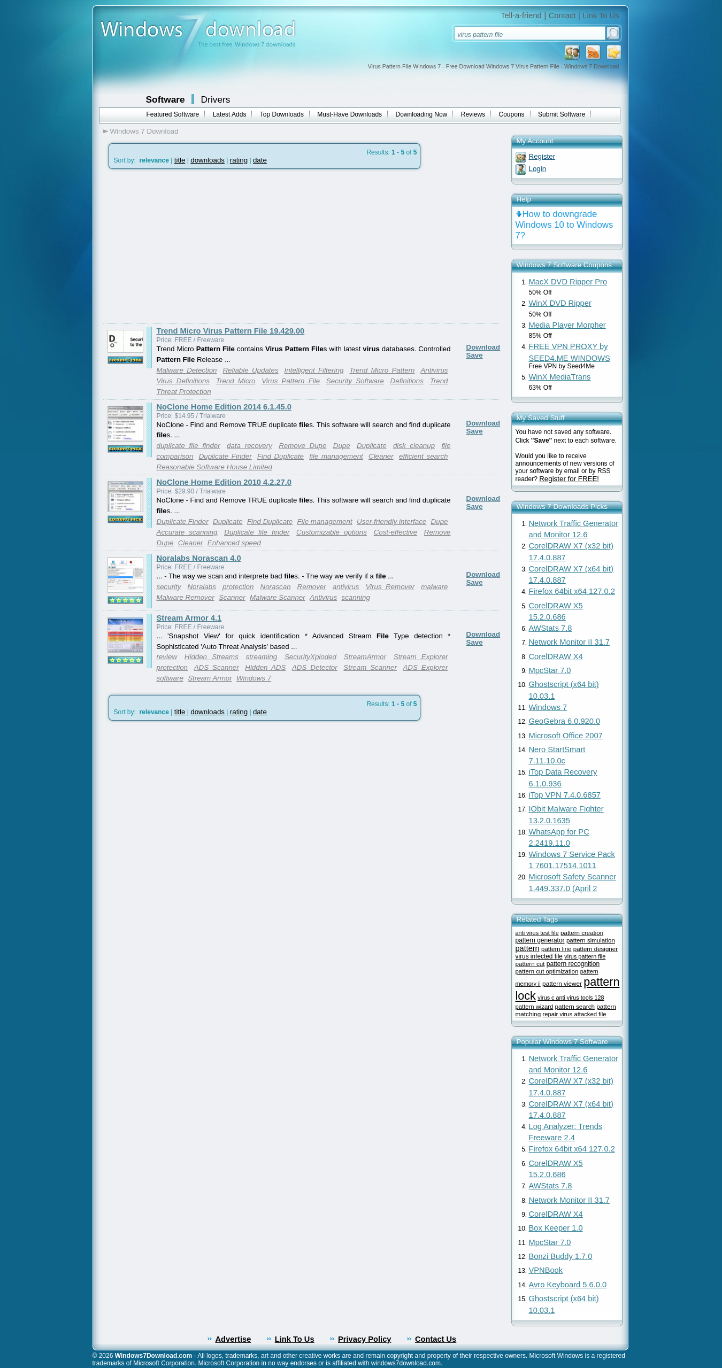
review (167, 657)
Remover (311, 587)
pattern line (556, 949)
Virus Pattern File (291, 381)
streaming (262, 657)
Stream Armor (210, 678)
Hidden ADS (265, 667)
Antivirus (434, 370)
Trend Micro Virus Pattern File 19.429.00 (231, 331)
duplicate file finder (188, 446)
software (170, 678)
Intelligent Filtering (314, 370)
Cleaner (381, 456)
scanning (356, 597)
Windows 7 (253, 678)
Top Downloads (282, 114)
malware (434, 587)
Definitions (407, 381)
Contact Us (435, 1339)
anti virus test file (537, 933)
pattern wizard (535, 1006)
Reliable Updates (250, 370)
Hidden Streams (212, 657)
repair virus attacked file (574, 1014)
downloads (207, 160)
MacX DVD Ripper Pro (568, 281)
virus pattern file (584, 956)
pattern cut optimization (547, 971)
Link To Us (600, 15)
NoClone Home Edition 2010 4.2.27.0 (224, 482)
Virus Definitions (183, 381)
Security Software (355, 381)
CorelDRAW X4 (556, 656)
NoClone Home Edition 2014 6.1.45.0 (224, 407)
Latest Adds (230, 114)
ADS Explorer (425, 667)
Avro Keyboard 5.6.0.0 (568, 1284)
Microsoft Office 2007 (566, 735)
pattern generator (540, 940)
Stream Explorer (421, 657)
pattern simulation (590, 940)
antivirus (346, 587)
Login (538, 169)
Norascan (275, 587)
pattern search (575, 1006)
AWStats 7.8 (550, 628)
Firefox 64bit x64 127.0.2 (572, 591)
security (169, 587)
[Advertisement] (193, 246)
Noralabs (201, 587)
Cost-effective (395, 532)
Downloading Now (422, 114)
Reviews (473, 114)
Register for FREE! (569, 479)
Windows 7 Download (144, 131)
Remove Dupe (302, 446)
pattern (528, 948)
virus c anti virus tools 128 (570, 997)
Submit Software (561, 114)
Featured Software (173, 114)
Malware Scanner (277, 597)
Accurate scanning (187, 532)
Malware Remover (185, 597)
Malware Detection (187, 370)
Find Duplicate (280, 456)
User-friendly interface (391, 521)
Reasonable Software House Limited (214, 467)
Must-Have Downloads (349, 114)
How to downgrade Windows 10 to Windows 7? (564, 225)
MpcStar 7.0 (550, 670)
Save (474, 355)
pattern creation (581, 933)
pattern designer (595, 949)
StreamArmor (365, 657)
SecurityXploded (310, 657)
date (260, 160)
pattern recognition (573, 964)
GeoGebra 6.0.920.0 (565, 721)
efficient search (423, 456)
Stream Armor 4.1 (189, 618)
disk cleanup (414, 446)
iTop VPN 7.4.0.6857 (565, 795)
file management (336, 456)
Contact (562, 15)
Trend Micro (236, 381)
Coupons (512, 114)
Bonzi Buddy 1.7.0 (561, 1256)
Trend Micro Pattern (381, 370)
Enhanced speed (234, 543)
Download (483, 347)
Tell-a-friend (521, 15)
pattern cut (530, 963)
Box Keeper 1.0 (556, 1228)
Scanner (232, 597)
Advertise (233, 1339)
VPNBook (546, 1270)
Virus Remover (389, 587)
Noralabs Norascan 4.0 (199, 558)
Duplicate (372, 446)
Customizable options (331, 532)
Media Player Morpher (567, 325)
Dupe (341, 446)
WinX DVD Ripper (560, 303)
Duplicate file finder (256, 532)
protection (238, 587)
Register (542, 156)
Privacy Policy (364, 1339)
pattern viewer (562, 983)
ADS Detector (314, 667)
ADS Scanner (216, 667)
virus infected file (539, 956)
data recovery (249, 446)
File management (324, 521)
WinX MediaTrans (560, 377)
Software (165, 99)
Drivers (216, 99)
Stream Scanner (370, 667)
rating (239, 160)
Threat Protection (184, 392)
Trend (439, 381)
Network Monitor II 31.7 (569, 642)
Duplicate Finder (225, 456)
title (180, 160)
